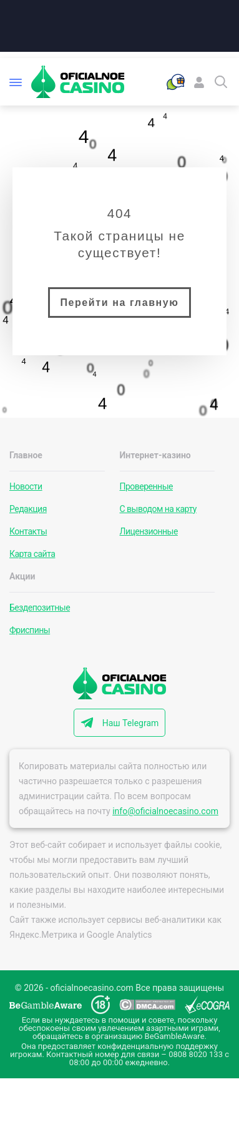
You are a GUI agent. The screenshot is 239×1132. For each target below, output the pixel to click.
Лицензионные (149, 531)
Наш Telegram (130, 723)
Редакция (28, 509)
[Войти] (199, 82)
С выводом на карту (158, 509)
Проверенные (146, 486)
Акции (22, 576)
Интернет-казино (155, 455)
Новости (25, 486)
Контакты (28, 531)
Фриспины (29, 630)
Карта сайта (32, 554)
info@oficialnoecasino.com (165, 811)
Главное (25, 455)
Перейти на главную (119, 302)
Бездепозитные (39, 608)
